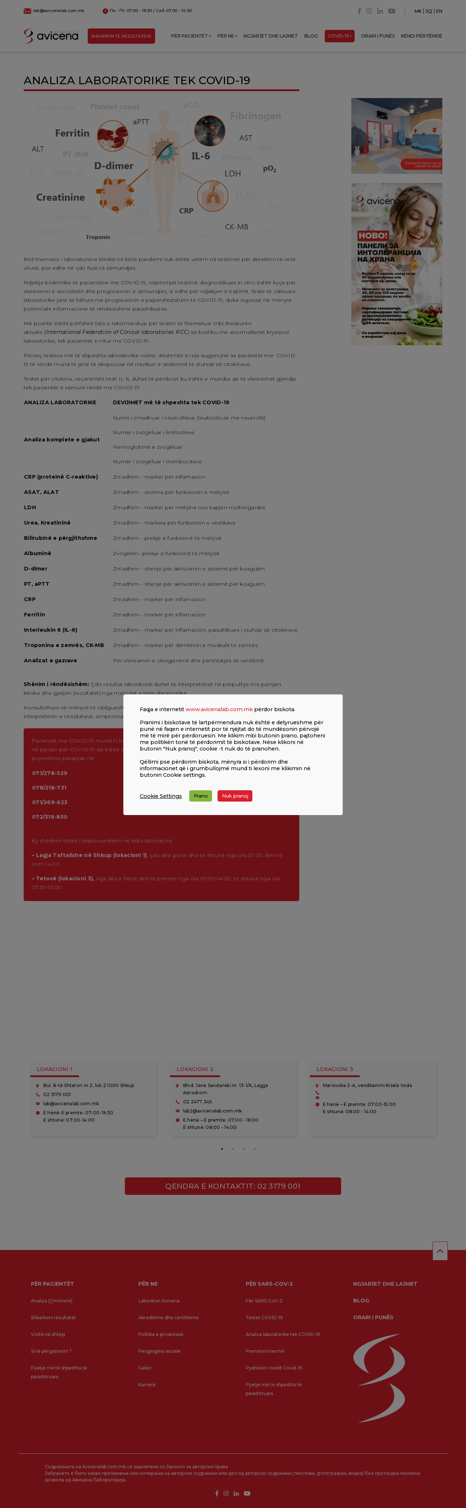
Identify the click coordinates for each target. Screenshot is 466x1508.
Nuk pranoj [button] (235, 796)
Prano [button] (201, 796)
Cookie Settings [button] (161, 796)
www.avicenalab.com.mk (219, 709)
